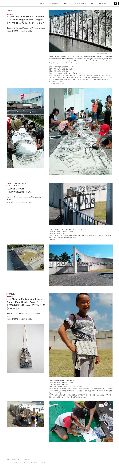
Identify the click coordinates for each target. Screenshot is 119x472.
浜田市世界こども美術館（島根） (63, 69)
